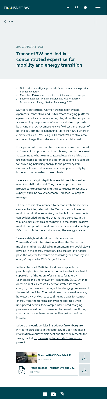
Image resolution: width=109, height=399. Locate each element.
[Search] (77, 7)
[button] (98, 7)
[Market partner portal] (68, 7)
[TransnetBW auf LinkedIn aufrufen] (45, 394)
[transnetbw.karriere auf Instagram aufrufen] (62, 394)
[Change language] (85, 7)
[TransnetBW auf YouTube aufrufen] (53, 394)
